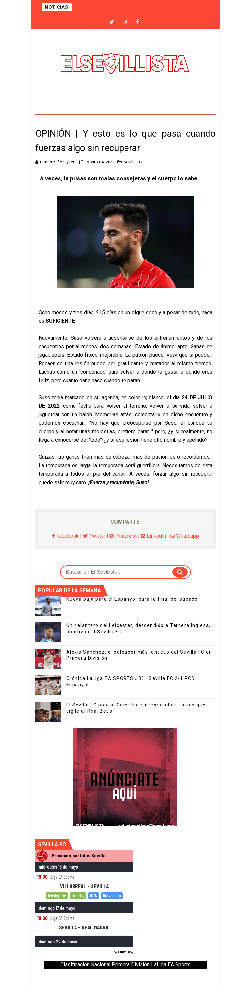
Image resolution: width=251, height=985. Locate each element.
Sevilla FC (133, 162)
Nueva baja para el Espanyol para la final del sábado (132, 599)
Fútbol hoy (125, 952)
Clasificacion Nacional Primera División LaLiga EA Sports (125, 964)
